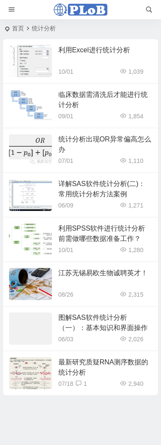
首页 (18, 28)
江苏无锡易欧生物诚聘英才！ (103, 273)
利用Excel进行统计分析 (94, 50)
